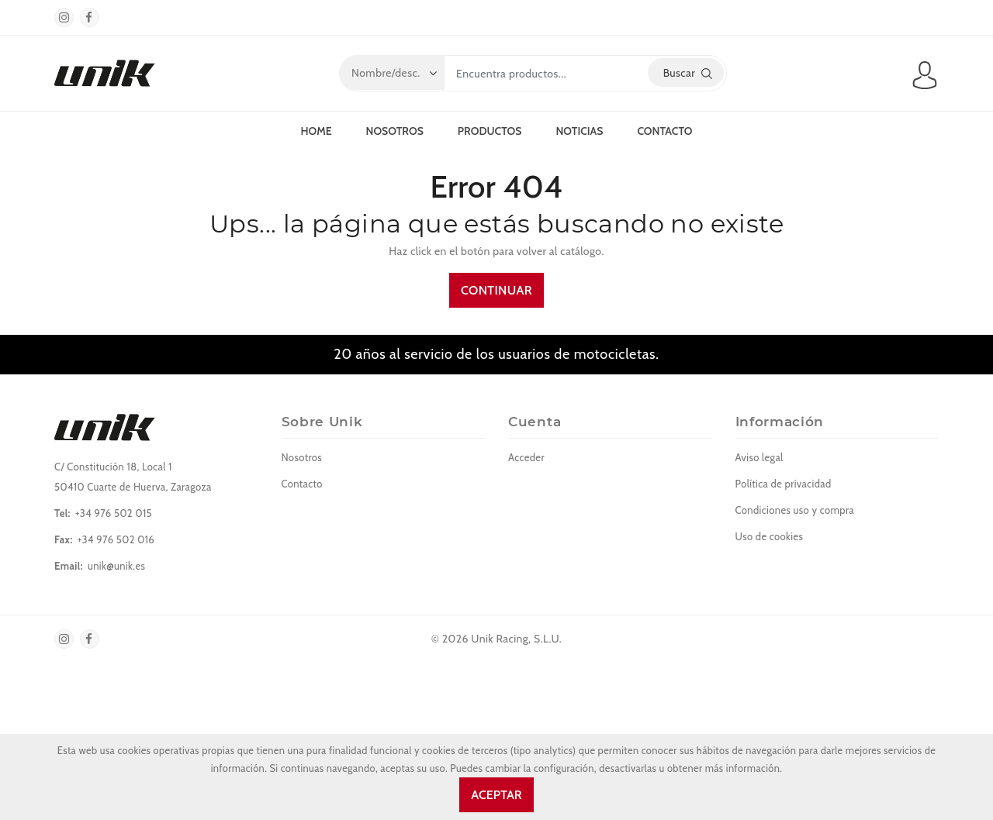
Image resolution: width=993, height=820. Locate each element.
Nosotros (395, 131)
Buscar (687, 73)
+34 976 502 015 (113, 513)
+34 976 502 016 (116, 539)
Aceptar (496, 794)
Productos (490, 131)
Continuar (496, 290)
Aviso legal (759, 457)
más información (742, 768)
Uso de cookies (769, 536)
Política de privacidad (783, 483)
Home (315, 131)
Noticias (579, 131)
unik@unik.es (116, 566)
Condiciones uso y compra (794, 510)
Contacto (664, 131)
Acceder (526, 457)
